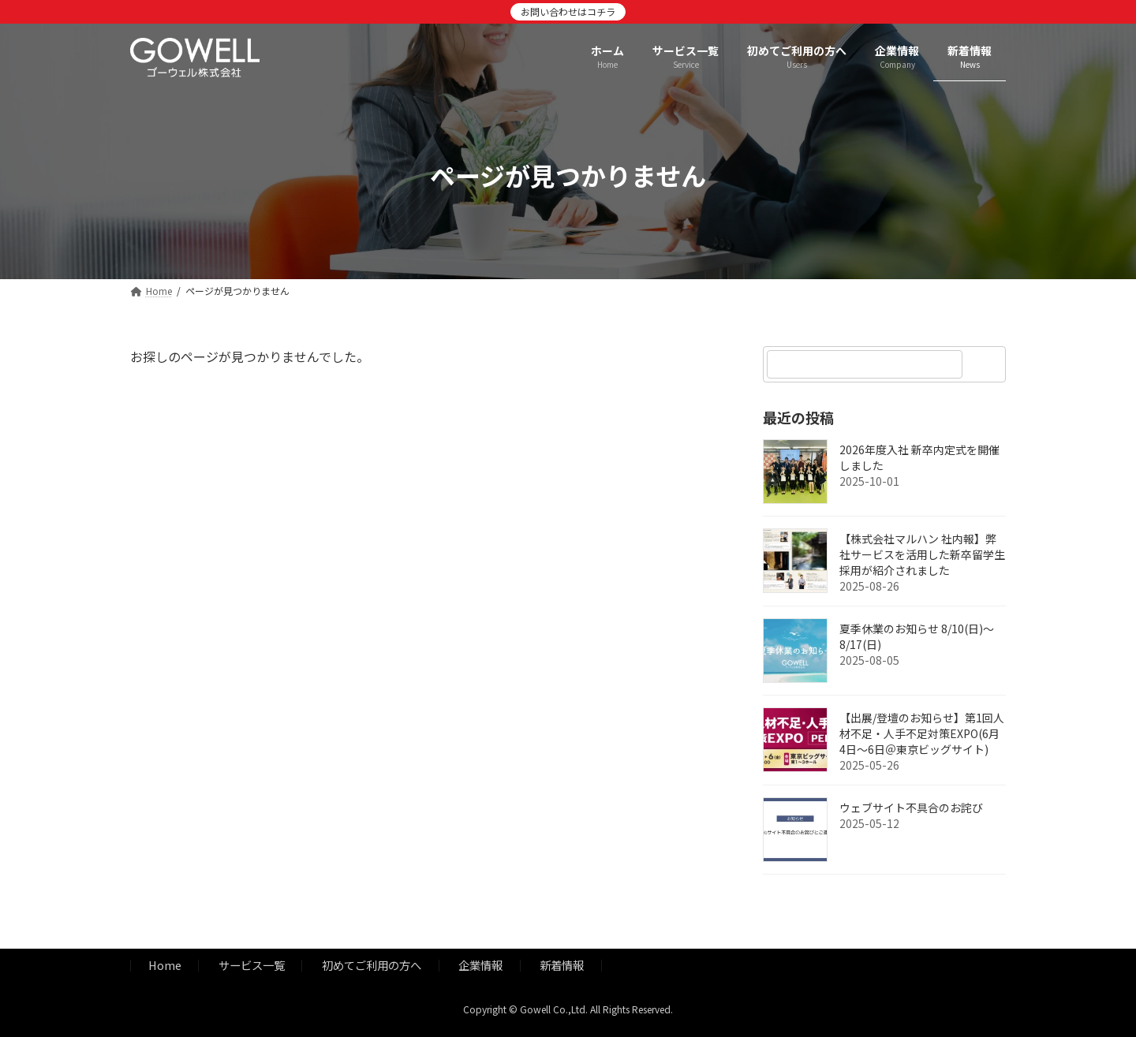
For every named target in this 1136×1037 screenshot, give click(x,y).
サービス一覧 (252, 965)
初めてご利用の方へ (371, 965)
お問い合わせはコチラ (568, 11)
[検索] (986, 364)
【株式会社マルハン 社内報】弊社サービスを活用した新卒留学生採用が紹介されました (922, 554)
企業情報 (480, 965)
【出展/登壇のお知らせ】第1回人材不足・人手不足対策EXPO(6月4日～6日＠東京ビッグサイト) (921, 733)
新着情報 (562, 965)
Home (164, 965)
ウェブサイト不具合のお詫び (911, 807)
